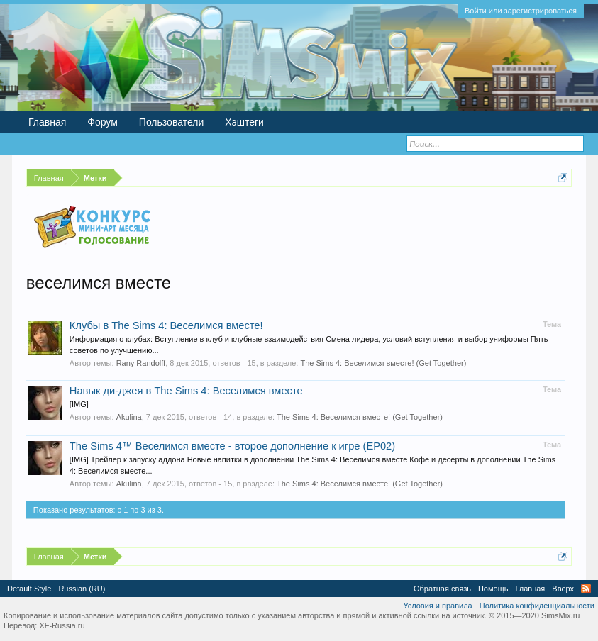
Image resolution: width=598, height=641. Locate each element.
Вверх (563, 588)
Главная (47, 122)
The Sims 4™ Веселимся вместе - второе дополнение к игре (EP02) (232, 446)
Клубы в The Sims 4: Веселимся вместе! (166, 325)
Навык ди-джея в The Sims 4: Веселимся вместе (186, 390)
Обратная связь (442, 588)
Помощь (493, 588)
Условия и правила (437, 605)
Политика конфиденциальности (537, 605)
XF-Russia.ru (61, 625)
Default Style (29, 588)
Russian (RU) (81, 588)
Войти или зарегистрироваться (521, 10)
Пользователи (171, 122)
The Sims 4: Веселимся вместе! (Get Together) (383, 363)
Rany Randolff (141, 363)
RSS (586, 588)
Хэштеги (244, 122)
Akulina (129, 417)
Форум (102, 122)
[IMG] (79, 404)
